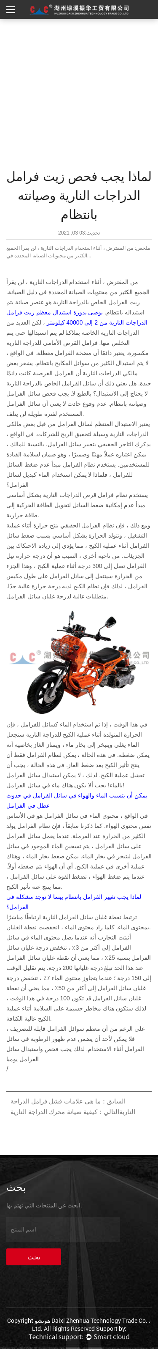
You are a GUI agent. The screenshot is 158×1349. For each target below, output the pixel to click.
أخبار (77, 29)
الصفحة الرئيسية (114, 29)
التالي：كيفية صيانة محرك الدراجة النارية (65, 1111)
